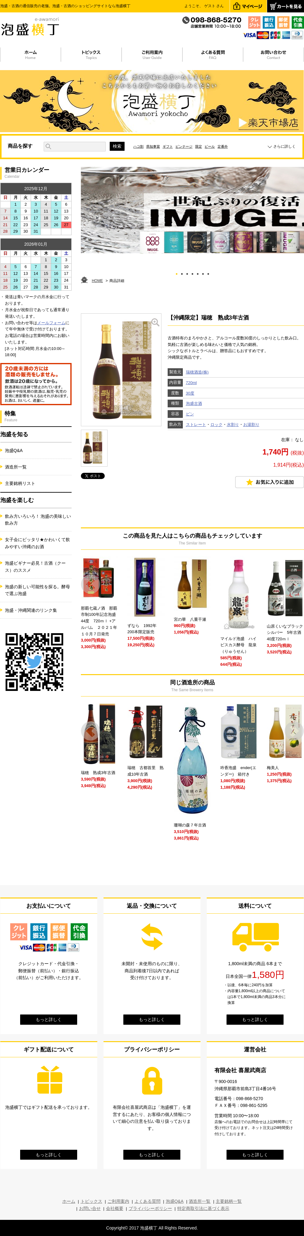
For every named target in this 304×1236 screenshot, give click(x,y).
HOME (97, 281)
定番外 (223, 146)
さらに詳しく (284, 146)
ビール (210, 146)
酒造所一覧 (16, 466)
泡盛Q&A (14, 450)
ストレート (196, 424)
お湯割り (251, 424)
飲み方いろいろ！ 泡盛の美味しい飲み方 (38, 520)
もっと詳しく (49, 1019)
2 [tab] (182, 273)
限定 (198, 146)
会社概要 (114, 1208)
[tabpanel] (192, 210)
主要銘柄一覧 (229, 1201)
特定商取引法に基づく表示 (203, 1208)
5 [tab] (198, 273)
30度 (190, 393)
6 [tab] (203, 273)
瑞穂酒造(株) (197, 372)
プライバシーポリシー (150, 1208)
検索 (117, 146)
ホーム (68, 1201)
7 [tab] (208, 273)
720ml (191, 382)
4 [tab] (192, 273)
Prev (90, 584)
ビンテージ (183, 146)
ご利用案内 (118, 1201)
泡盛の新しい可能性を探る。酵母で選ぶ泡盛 (37, 590)
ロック (216, 424)
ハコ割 (138, 146)
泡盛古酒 (194, 403)
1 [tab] (176, 273)
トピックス (91, 1201)
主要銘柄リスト (20, 483)
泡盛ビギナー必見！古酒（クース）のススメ (35, 566)
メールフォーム (51, 322)
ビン (190, 414)
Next (294, 584)
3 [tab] (187, 273)
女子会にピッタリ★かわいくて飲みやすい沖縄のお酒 (37, 543)
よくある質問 (147, 1201)
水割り (233, 424)
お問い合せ (90, 1208)
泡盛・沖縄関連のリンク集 (31, 610)
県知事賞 (153, 146)
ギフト (168, 146)
